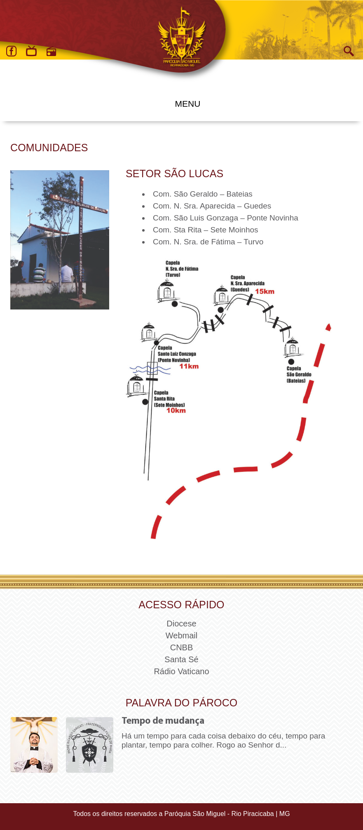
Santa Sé (181, 659)
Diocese (181, 623)
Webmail (181, 635)
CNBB (181, 647)
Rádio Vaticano (181, 671)
